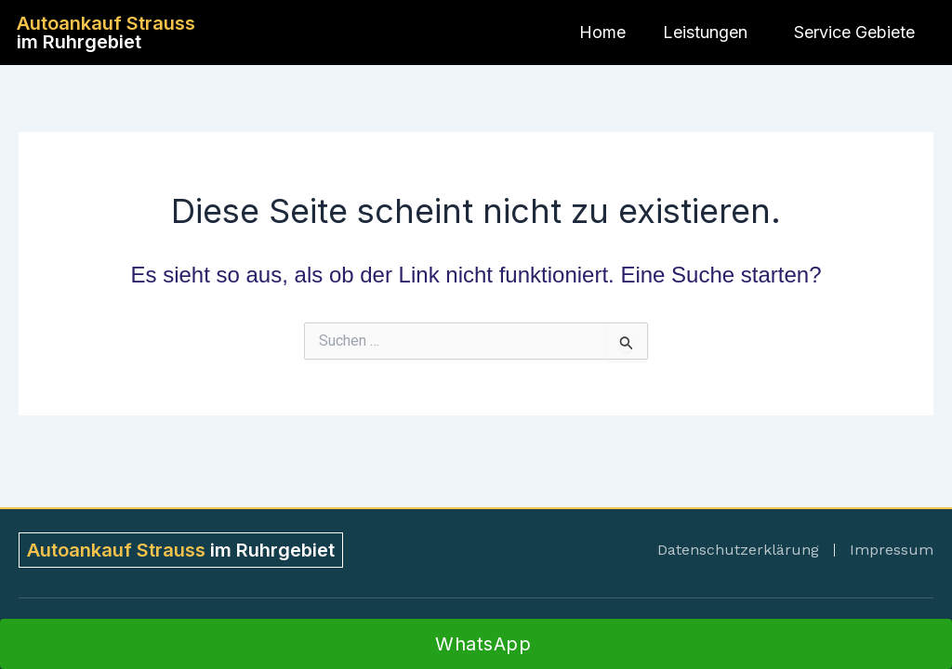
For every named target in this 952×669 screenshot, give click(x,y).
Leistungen (710, 32)
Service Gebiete (859, 32)
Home (602, 32)
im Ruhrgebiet (106, 32)
